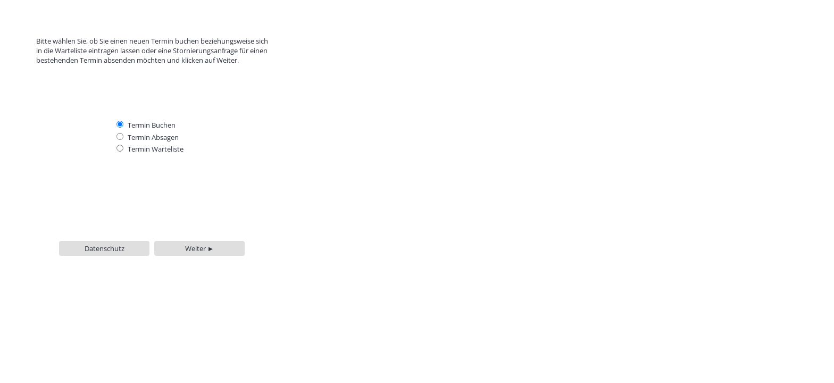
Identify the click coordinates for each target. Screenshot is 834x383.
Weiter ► (199, 248)
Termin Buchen (152, 125)
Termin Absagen (153, 137)
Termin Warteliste (156, 149)
